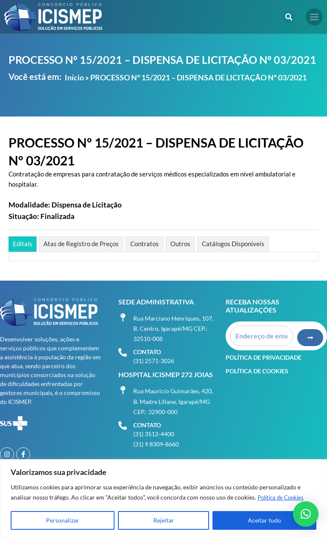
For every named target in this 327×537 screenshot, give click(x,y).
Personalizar (62, 520)
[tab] (23, 244)
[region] (163, 498)
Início (74, 77)
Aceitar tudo (264, 520)
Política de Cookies (283, 497)
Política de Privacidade (263, 355)
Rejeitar (163, 520)
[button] (288, 17)
